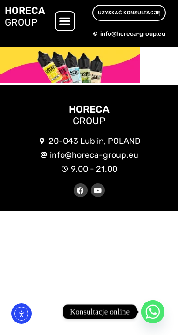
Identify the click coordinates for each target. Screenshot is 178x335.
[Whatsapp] (152, 311)
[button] (65, 21)
